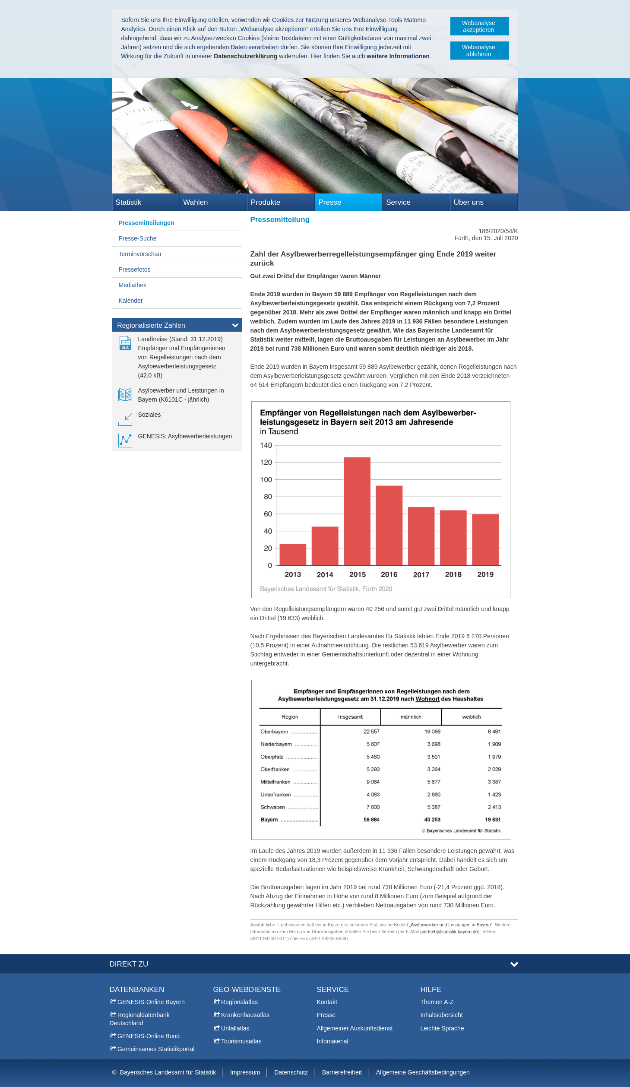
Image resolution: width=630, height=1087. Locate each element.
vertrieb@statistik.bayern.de (449, 931)
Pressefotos (135, 269)
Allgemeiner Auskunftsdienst (355, 1028)
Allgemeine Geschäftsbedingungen (423, 1072)
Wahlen (195, 202)
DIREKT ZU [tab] (129, 964)
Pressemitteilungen (146, 222)
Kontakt (327, 1001)
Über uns (469, 202)
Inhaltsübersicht (442, 1014)
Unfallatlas (235, 1028)
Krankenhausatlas (245, 1014)
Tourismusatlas (241, 1041)
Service (398, 202)
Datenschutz (291, 1072)
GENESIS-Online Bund (148, 1036)
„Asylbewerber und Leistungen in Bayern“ (451, 924)
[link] (177, 357)
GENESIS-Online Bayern (151, 1001)
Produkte (265, 202)
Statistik (129, 202)
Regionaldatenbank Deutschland (140, 1018)
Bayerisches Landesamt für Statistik (168, 1072)
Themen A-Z (437, 1001)
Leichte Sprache (442, 1028)
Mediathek (133, 285)
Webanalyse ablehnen (478, 50)
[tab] (177, 327)
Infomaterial (332, 1041)
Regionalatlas (239, 1001)
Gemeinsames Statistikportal (155, 1049)
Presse (329, 202)
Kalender (131, 300)
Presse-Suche (138, 238)
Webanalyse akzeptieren (478, 26)
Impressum (245, 1072)
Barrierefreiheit (342, 1072)
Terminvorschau (140, 253)
